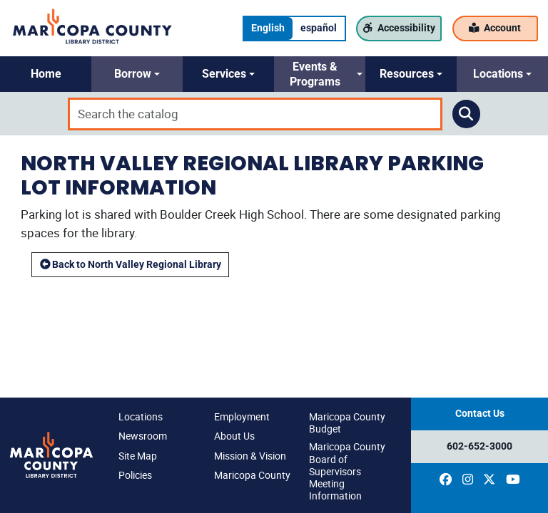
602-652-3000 (479, 446)
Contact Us (479, 414)
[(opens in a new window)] (446, 479)
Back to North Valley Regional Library (130, 265)
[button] (45, 74)
